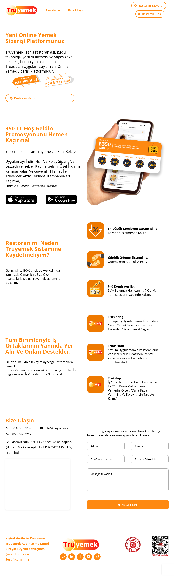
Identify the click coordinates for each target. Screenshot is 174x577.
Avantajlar (52, 10)
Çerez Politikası (17, 554)
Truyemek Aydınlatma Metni (27, 544)
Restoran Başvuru (148, 5)
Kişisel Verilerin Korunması (26, 538)
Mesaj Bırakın (128, 505)
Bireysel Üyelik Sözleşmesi (25, 549)
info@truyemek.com (56, 428)
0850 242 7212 (18, 434)
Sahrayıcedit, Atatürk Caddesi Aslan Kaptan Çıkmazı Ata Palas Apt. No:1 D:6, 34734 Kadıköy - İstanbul (38, 447)
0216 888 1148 (19, 428)
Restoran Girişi (149, 14)
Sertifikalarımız (17, 559)
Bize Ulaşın (76, 10)
